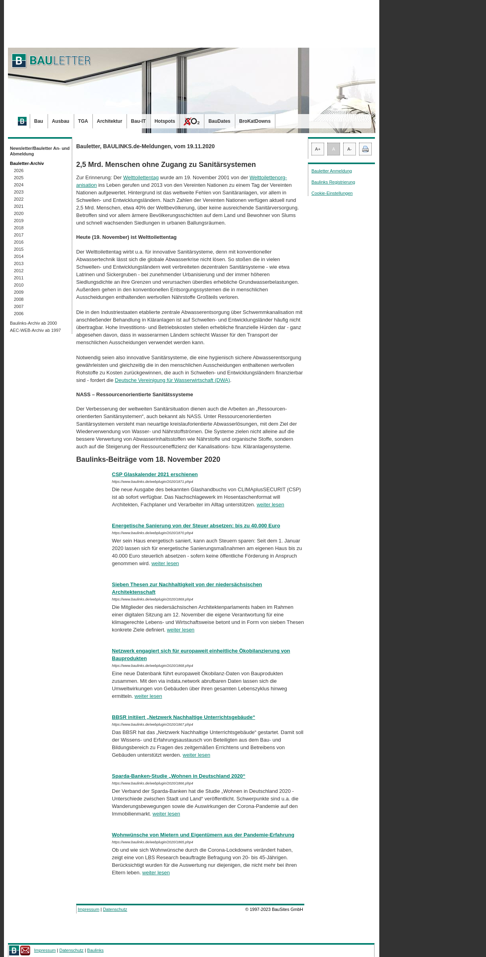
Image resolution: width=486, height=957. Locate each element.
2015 (18, 249)
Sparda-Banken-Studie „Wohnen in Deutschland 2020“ (178, 776)
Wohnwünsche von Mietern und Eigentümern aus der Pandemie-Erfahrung (203, 835)
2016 (18, 242)
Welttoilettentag (141, 177)
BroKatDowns (255, 121)
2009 (18, 292)
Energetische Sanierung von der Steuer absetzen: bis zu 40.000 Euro (196, 526)
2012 (18, 270)
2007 (18, 306)
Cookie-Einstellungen (332, 193)
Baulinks (95, 950)
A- (350, 149)
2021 (18, 206)
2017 (18, 234)
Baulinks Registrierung (333, 182)
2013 (18, 263)
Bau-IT (138, 121)
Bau (38, 121)
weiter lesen (270, 505)
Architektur (109, 121)
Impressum (88, 909)
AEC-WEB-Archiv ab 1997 (35, 330)
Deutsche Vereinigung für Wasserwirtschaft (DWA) (172, 380)
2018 (18, 227)
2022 (18, 199)
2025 (18, 177)
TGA (83, 121)
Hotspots (164, 121)
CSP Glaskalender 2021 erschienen (155, 474)
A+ (318, 149)
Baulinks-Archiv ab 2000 (33, 323)
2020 (18, 213)
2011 (18, 277)
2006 (18, 313)
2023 (18, 192)
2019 (18, 220)
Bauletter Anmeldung (331, 171)
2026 (18, 170)
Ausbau (60, 121)
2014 (18, 256)
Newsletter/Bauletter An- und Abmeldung (40, 151)
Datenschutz (115, 909)
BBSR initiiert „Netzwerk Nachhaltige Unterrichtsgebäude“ (183, 717)
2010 (18, 285)
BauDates (219, 121)
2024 (18, 184)
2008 (18, 299)
